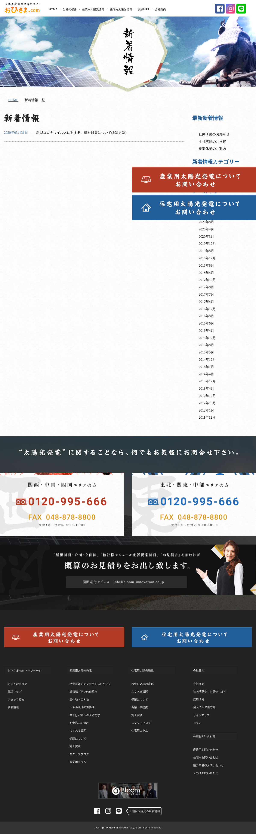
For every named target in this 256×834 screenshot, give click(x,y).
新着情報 (205, 178)
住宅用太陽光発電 (121, 9)
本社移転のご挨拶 (212, 141)
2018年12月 (207, 258)
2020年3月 (206, 236)
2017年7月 (206, 294)
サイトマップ (201, 715)
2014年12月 (207, 359)
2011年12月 (207, 417)
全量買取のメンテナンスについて (90, 683)
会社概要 (198, 683)
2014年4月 (206, 374)
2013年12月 (207, 381)
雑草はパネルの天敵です (85, 715)
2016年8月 (206, 316)
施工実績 (75, 746)
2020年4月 (206, 229)
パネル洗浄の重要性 (82, 707)
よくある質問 (78, 730)
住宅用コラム (139, 730)
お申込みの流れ (79, 722)
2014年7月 (206, 367)
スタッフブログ (79, 754)
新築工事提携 (139, 707)
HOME (53, 9)
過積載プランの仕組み (83, 691)
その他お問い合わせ (205, 773)
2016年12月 (207, 309)
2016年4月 (206, 330)
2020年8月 (206, 222)
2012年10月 (207, 403)
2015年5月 (206, 352)
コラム (197, 722)
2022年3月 (206, 207)
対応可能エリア (17, 683)
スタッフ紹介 (16, 699)
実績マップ (15, 691)
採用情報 (198, 699)
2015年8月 (206, 345)
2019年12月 (207, 243)
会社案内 (160, 9)
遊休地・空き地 (79, 699)
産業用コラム (78, 761)
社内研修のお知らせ (214, 134)
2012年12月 (207, 396)
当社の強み (70, 9)
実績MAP (143, 9)
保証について (78, 738)
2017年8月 (206, 287)
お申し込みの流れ (142, 683)
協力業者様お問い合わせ (208, 765)
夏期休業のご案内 (212, 148)
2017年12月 (207, 280)
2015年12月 (207, 338)
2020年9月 (206, 214)
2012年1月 (206, 410)
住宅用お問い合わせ (205, 757)
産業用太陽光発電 (93, 9)
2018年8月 (206, 265)
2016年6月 (206, 323)
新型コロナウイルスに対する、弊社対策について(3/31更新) (81, 132)
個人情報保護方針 (204, 707)
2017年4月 (206, 302)
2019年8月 (206, 251)
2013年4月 (206, 388)
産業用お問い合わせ (205, 749)
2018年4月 (206, 273)
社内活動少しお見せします (209, 691)
